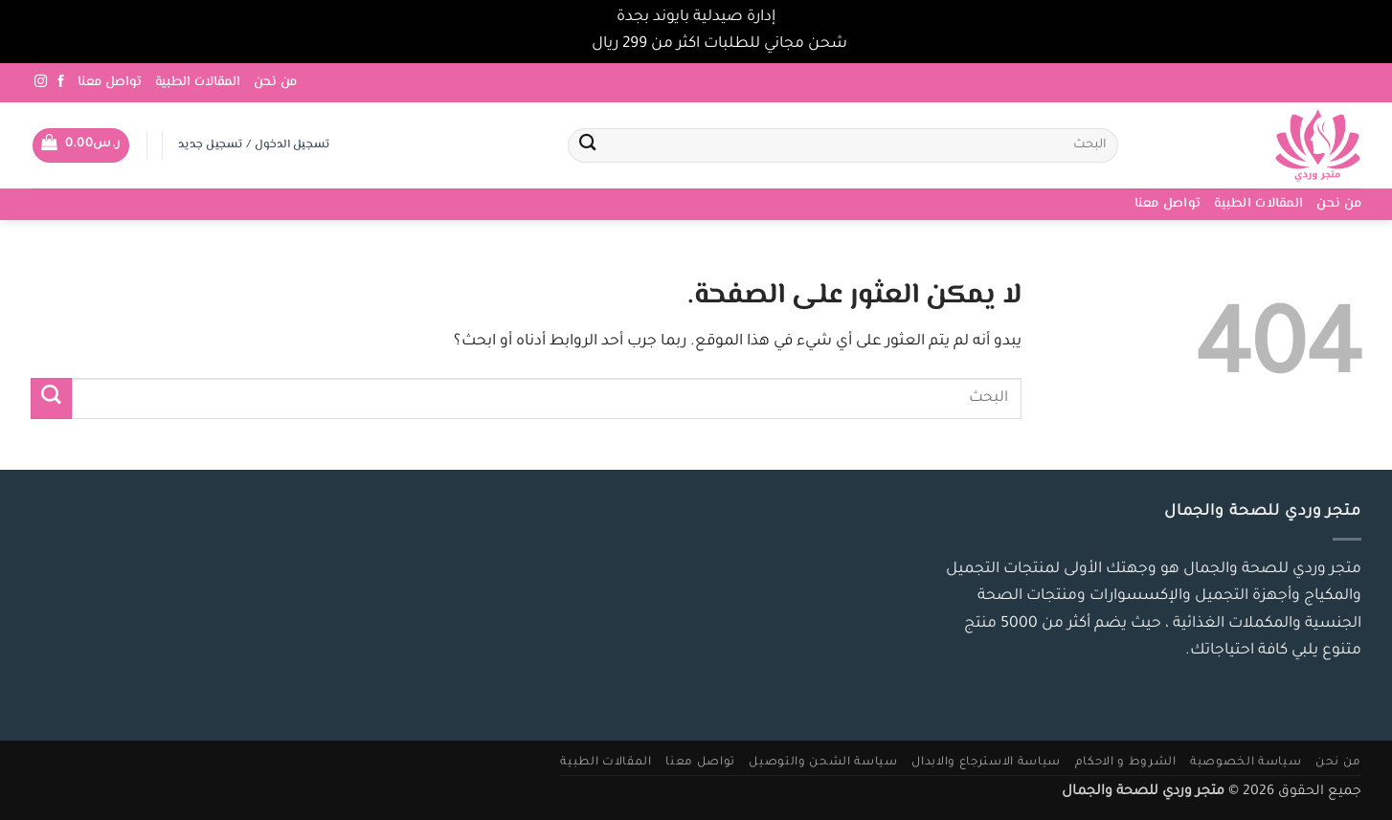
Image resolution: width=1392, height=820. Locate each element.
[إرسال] (587, 146)
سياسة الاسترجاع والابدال (986, 762)
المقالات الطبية (197, 82)
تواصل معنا (110, 82)
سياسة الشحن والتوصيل (823, 762)
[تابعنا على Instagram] (40, 82)
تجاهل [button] (566, 44)
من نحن (275, 82)
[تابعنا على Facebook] (61, 82)
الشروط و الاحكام (1126, 762)
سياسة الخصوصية (1245, 762)
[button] (81, 145)
